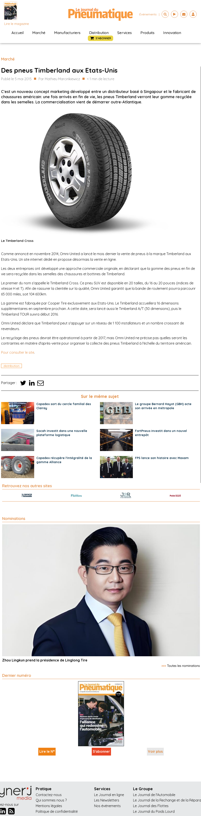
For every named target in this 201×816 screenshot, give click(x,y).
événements (148, 14)
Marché (38, 32)
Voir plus (155, 751)
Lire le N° (47, 751)
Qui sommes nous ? (51, 800)
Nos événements (107, 806)
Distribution (99, 32)
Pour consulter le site (17, 352)
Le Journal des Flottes (151, 806)
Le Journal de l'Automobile (154, 795)
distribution (11, 366)
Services (124, 32)
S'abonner (101, 751)
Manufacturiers (67, 32)
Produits (147, 32)
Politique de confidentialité (57, 811)
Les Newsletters (106, 800)
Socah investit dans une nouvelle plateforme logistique (61, 433)
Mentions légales (49, 806)
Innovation (172, 32)
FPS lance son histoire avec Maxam (162, 458)
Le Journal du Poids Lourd (154, 811)
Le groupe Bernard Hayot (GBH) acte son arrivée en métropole (163, 406)
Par (59, 79)
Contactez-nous (49, 795)
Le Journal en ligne (109, 795)
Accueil (17, 32)
